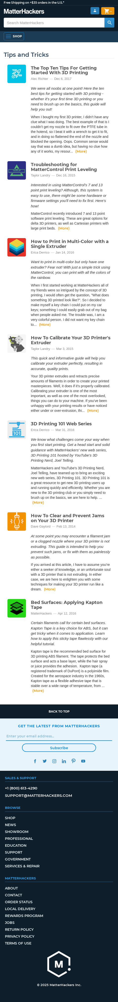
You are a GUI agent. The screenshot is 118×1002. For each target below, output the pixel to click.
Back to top (59, 711)
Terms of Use (18, 943)
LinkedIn (63, 761)
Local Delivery (20, 909)
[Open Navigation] (14, 36)
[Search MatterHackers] (109, 23)
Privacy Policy (19, 936)
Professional (19, 838)
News (10, 825)
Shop (10, 818)
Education (15, 845)
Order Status (19, 902)
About (11, 888)
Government (18, 859)
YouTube (83, 761)
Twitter (44, 761)
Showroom (16, 832)
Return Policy (19, 929)
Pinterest (73, 761)
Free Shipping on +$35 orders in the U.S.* (34, 2)
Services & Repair (22, 866)
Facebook (35, 761)
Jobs (10, 922)
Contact (13, 895)
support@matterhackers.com (38, 795)
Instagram (54, 761)
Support (13, 852)
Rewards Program (24, 916)
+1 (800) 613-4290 (21, 788)
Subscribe (59, 748)
